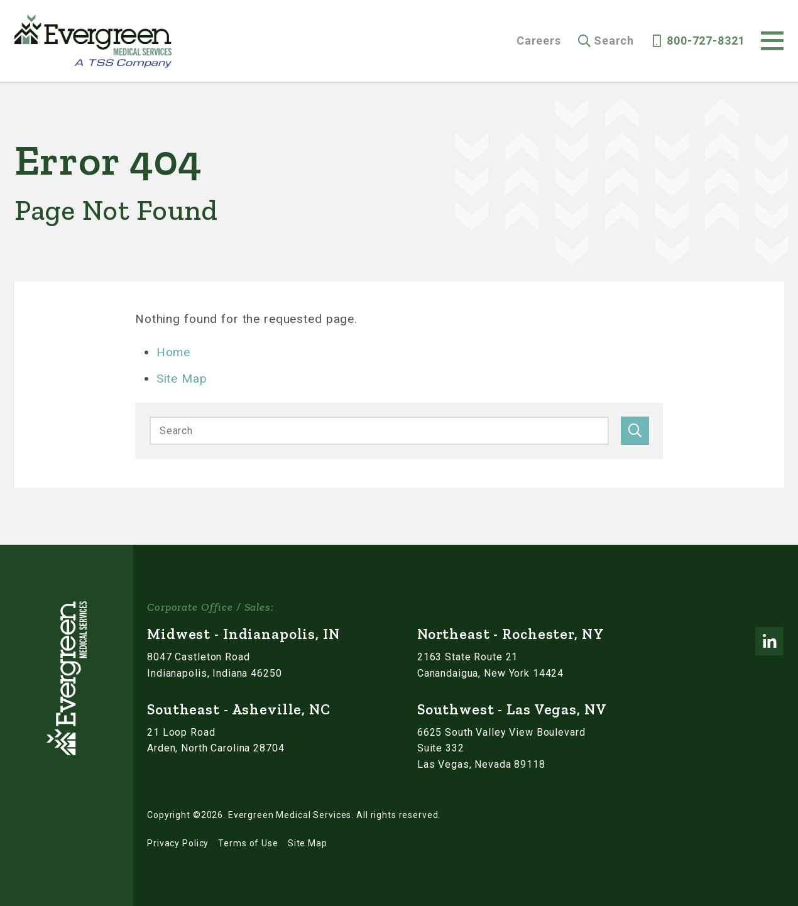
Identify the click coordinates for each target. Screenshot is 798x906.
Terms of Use (248, 843)
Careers (539, 40)
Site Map (181, 378)
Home (173, 352)
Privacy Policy (178, 843)
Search (614, 40)
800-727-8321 (706, 40)
